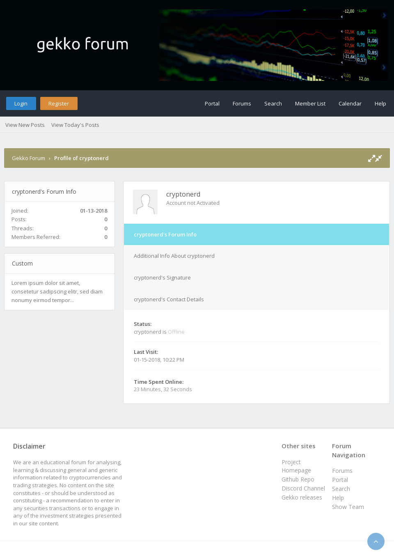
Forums (242, 103)
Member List (310, 103)
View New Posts (25, 124)
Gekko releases (302, 497)
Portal (212, 103)
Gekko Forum (28, 158)
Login (20, 103)
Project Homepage (296, 466)
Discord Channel (303, 488)
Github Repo (298, 479)
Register (58, 103)
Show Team (348, 507)
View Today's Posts (75, 124)
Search (273, 103)
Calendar (350, 103)
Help (380, 103)
